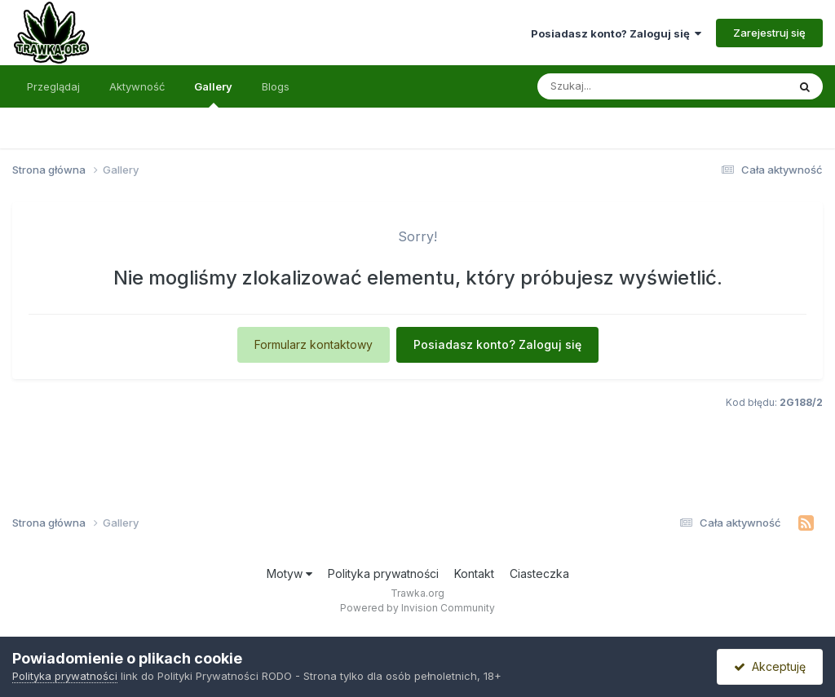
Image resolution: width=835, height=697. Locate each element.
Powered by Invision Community (417, 608)
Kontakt (474, 573)
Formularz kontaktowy (313, 344)
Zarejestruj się (769, 32)
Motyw (289, 573)
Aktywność (137, 86)
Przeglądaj (53, 86)
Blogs (275, 86)
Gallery (213, 94)
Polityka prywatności (383, 573)
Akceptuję (770, 666)
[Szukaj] (622, 86)
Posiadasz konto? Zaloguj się (616, 33)
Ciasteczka (539, 573)
